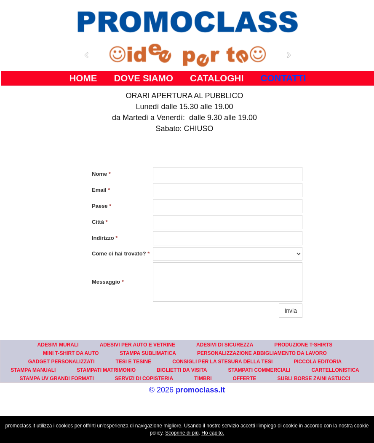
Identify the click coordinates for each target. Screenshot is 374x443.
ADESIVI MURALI (58, 345)
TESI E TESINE (134, 362)
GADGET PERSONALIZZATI (61, 362)
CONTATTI (283, 78)
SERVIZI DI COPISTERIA (144, 378)
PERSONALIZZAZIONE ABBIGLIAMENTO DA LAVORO (262, 353)
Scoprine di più (181, 433)
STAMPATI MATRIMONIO (106, 370)
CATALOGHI (217, 78)
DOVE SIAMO (143, 78)
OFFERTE (244, 378)
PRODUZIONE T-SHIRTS (303, 345)
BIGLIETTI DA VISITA (182, 370)
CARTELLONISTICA (335, 370)
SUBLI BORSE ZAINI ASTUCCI (314, 378)
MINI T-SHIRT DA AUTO (71, 353)
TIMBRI (202, 378)
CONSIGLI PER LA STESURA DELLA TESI (222, 362)
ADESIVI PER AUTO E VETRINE (137, 345)
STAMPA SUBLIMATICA (148, 353)
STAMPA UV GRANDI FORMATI (57, 378)
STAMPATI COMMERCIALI (259, 370)
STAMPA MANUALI (33, 370)
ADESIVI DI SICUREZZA (224, 345)
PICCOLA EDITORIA (318, 362)
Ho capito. (212, 433)
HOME (83, 78)
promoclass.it (200, 390)
